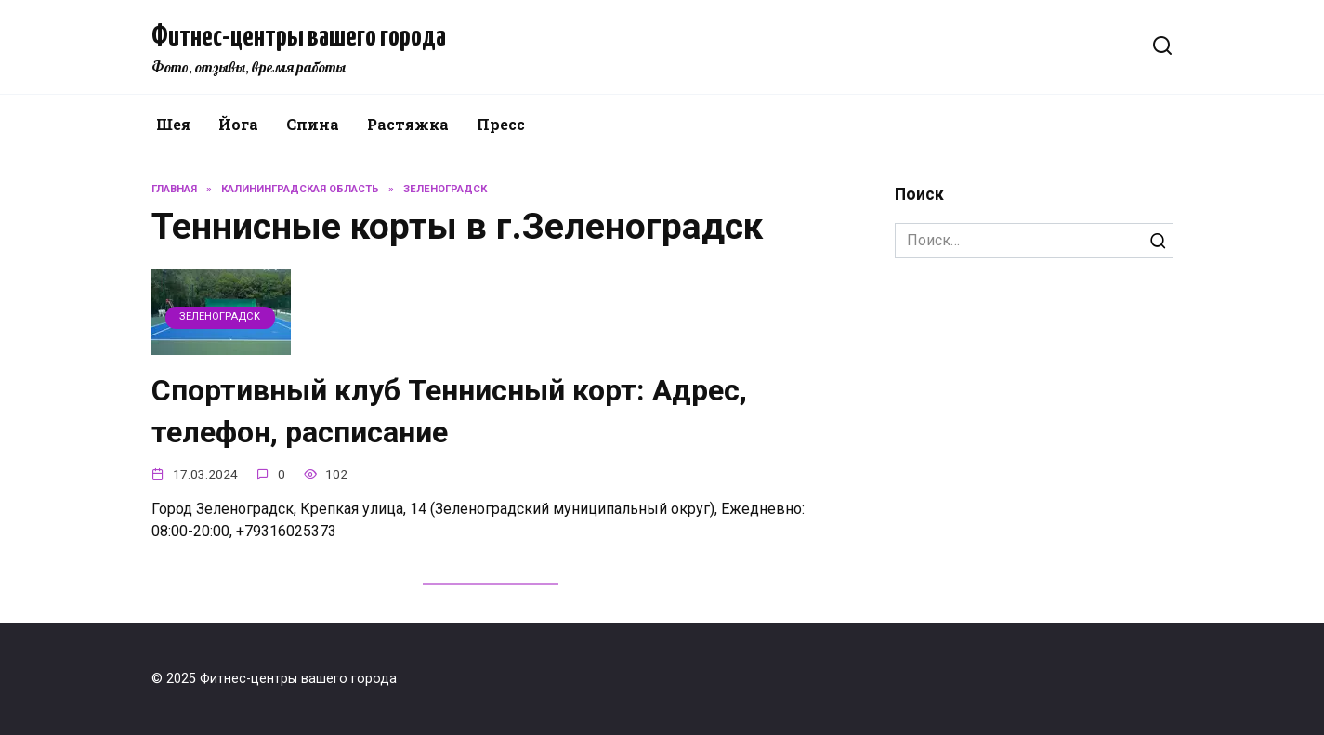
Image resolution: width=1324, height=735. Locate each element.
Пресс (501, 124)
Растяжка (408, 124)
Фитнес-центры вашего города (298, 37)
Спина (312, 124)
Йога (238, 124)
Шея (173, 124)
